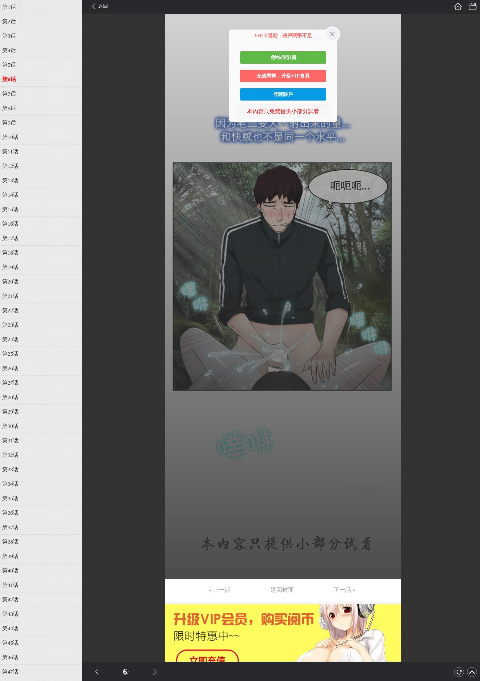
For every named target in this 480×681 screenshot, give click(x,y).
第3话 (13, 36)
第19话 (14, 267)
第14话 (14, 195)
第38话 (14, 542)
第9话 (13, 123)
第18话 (14, 253)
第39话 (14, 556)
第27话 (14, 383)
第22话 (14, 310)
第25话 (14, 354)
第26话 (14, 368)
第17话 (14, 238)
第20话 (14, 282)
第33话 (14, 469)
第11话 (14, 151)
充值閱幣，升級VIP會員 (283, 75)
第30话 (14, 426)
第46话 (14, 657)
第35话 (14, 498)
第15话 (14, 209)
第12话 (14, 166)
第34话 (14, 484)
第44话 (14, 628)
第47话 (14, 672)
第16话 (14, 224)
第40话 (14, 571)
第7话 (13, 94)
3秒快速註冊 (283, 57)
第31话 (14, 441)
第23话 (14, 325)
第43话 (14, 614)
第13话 (14, 180)
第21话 (14, 296)
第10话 (14, 137)
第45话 (14, 643)
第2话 (13, 21)
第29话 (14, 412)
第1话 (13, 7)
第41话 (14, 585)
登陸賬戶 (283, 94)
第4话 (13, 50)
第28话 (14, 397)
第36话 (14, 513)
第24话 (14, 339)
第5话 (13, 65)
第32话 (14, 455)
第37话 (14, 527)
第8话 (13, 108)
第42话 (14, 599)
